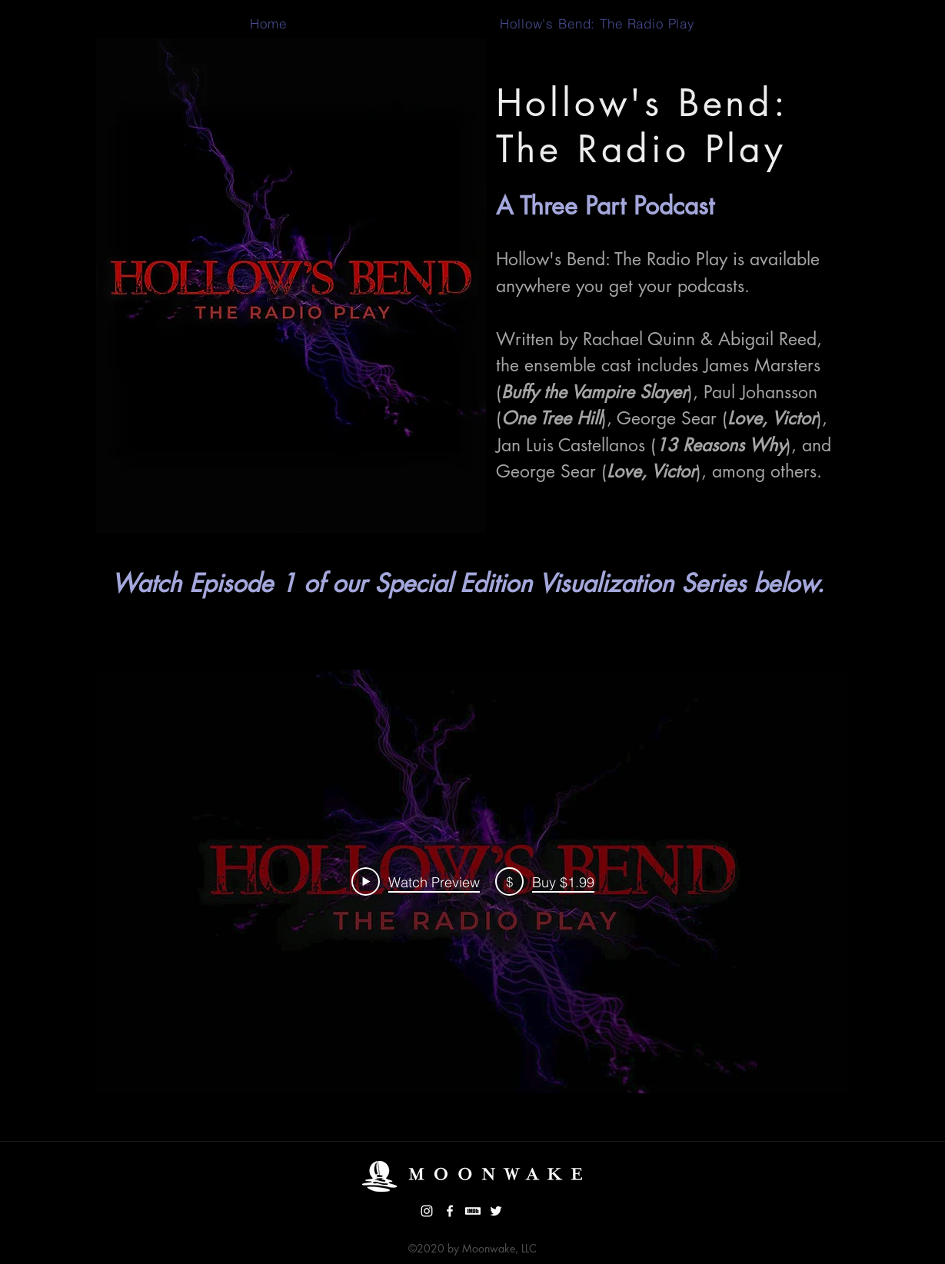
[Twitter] (496, 1211)
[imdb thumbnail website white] (473, 1211)
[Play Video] (415, 882)
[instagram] (426, 1211)
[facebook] (450, 1211)
